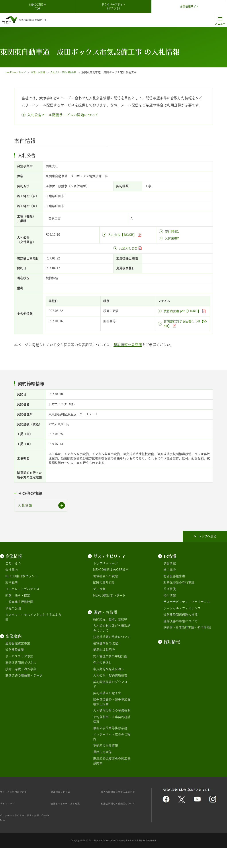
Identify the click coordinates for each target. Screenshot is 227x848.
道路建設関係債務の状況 (180, 614)
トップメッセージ (105, 563)
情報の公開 (13, 608)
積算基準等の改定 (105, 643)
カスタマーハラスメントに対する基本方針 (33, 617)
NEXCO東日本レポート (109, 595)
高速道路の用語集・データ (24, 675)
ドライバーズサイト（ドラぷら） (113, 6)
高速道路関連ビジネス (20, 662)
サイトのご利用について (17, 791)
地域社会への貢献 (105, 576)
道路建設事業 (14, 649)
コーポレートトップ (16, 72)
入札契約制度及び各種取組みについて (111, 628)
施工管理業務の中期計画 (110, 656)
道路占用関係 (102, 752)
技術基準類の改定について (111, 636)
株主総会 (169, 569)
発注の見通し (102, 662)
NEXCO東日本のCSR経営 (111, 569)
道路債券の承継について (180, 621)
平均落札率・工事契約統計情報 (111, 719)
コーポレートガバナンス (22, 589)
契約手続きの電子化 (107, 693)
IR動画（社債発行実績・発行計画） (188, 627)
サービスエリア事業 (19, 656)
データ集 (99, 589)
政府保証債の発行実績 (178, 582)
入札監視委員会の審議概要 (111, 710)
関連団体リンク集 (63, 791)
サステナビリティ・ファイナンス (186, 601)
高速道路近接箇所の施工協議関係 (111, 761)
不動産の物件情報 (105, 745)
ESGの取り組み (104, 582)
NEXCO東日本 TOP (39, 6)
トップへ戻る (207, 536)
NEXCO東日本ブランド (21, 576)
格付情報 (169, 595)
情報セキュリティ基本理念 (69, 803)
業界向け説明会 (104, 649)
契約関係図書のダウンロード (111, 684)
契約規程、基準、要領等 (110, 619)
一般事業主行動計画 (19, 601)
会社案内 (11, 569)
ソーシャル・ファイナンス (182, 608)
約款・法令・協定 (17, 595)
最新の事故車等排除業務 (110, 728)
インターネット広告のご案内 (111, 737)
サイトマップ (9, 803)
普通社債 (169, 589)
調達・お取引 (43, 72)
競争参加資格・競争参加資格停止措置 (111, 702)
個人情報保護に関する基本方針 (122, 791)
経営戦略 (11, 582)
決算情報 (169, 563)
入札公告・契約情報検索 (72, 72)
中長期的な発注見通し (108, 669)
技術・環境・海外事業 (20, 669)
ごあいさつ (13, 563)
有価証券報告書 (174, 576)
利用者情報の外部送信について (122, 803)
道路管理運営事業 (17, 643)
